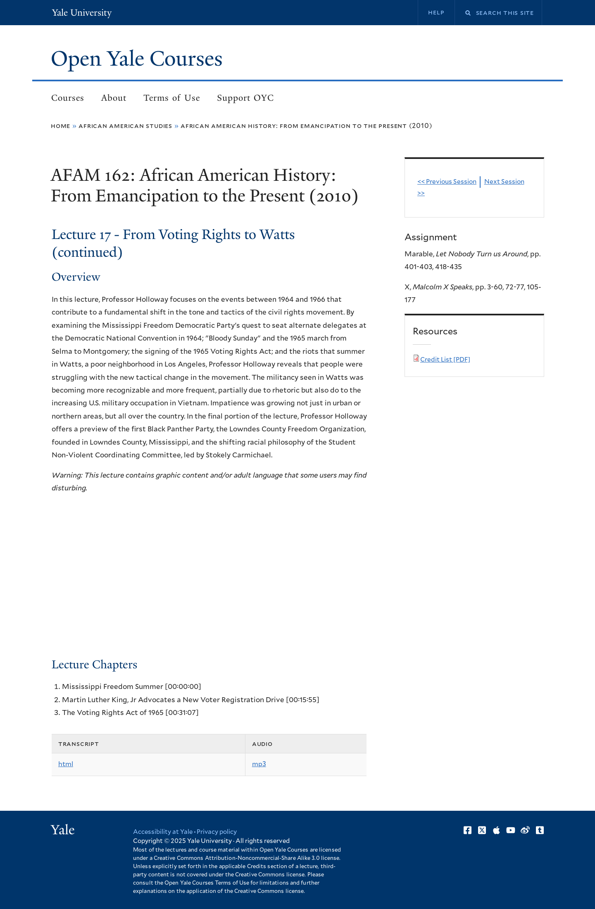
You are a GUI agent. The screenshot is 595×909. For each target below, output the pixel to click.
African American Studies (125, 126)
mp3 (259, 764)
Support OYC (245, 98)
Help (436, 12)
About (113, 98)
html (65, 764)
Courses (67, 98)
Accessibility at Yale (163, 832)
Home (60, 126)
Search (463, 13)
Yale (63, 829)
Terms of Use (171, 98)
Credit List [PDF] (445, 360)
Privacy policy (217, 832)
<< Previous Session (446, 182)
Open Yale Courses (137, 58)
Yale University (82, 13)
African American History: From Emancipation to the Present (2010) (306, 126)
